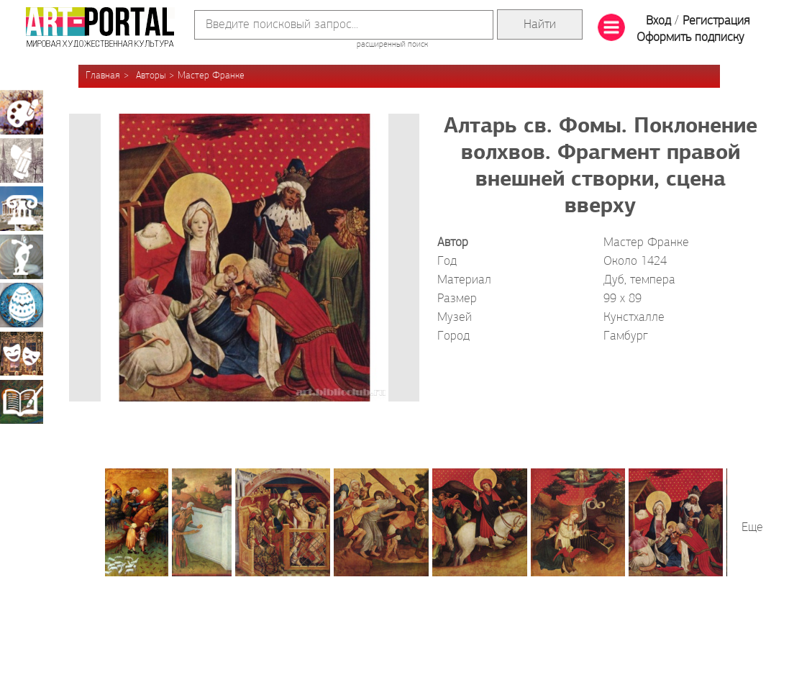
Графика (21, 160)
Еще (752, 528)
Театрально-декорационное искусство (21, 353)
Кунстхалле (634, 317)
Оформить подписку (690, 38)
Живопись (21, 112)
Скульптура (21, 257)
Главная (103, 76)
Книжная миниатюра (21, 401)
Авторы (150, 76)
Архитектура (21, 208)
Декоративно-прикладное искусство (21, 305)
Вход (658, 21)
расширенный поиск (392, 44)
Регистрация (716, 21)
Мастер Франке (211, 76)
